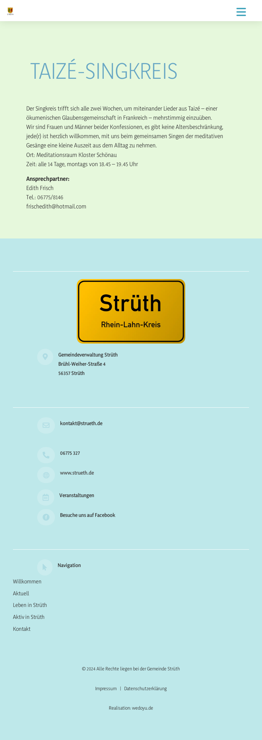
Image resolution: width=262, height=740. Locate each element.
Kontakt (21, 628)
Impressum (106, 688)
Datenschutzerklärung (145, 688)
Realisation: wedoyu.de (131, 708)
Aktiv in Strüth (29, 616)
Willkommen (27, 581)
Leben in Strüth (30, 604)
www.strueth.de (77, 472)
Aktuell (21, 593)
